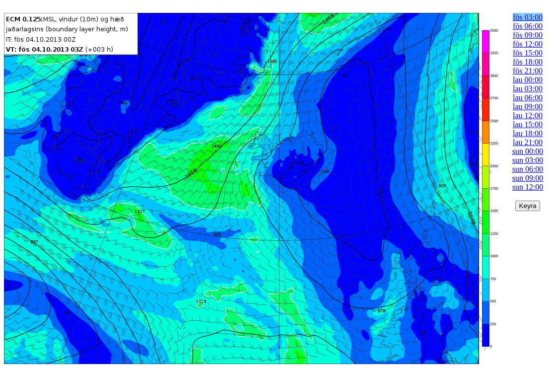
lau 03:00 (528, 88)
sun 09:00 (528, 178)
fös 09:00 (528, 35)
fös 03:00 (528, 17)
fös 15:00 (528, 53)
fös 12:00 (528, 44)
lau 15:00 (528, 124)
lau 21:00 (528, 142)
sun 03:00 (528, 160)
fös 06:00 (528, 26)
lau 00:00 (528, 79)
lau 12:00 (528, 115)
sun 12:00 (528, 187)
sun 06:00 (528, 169)
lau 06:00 (528, 97)
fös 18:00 (528, 62)
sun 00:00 (528, 151)
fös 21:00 (528, 71)
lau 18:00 (528, 133)
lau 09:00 (528, 106)
